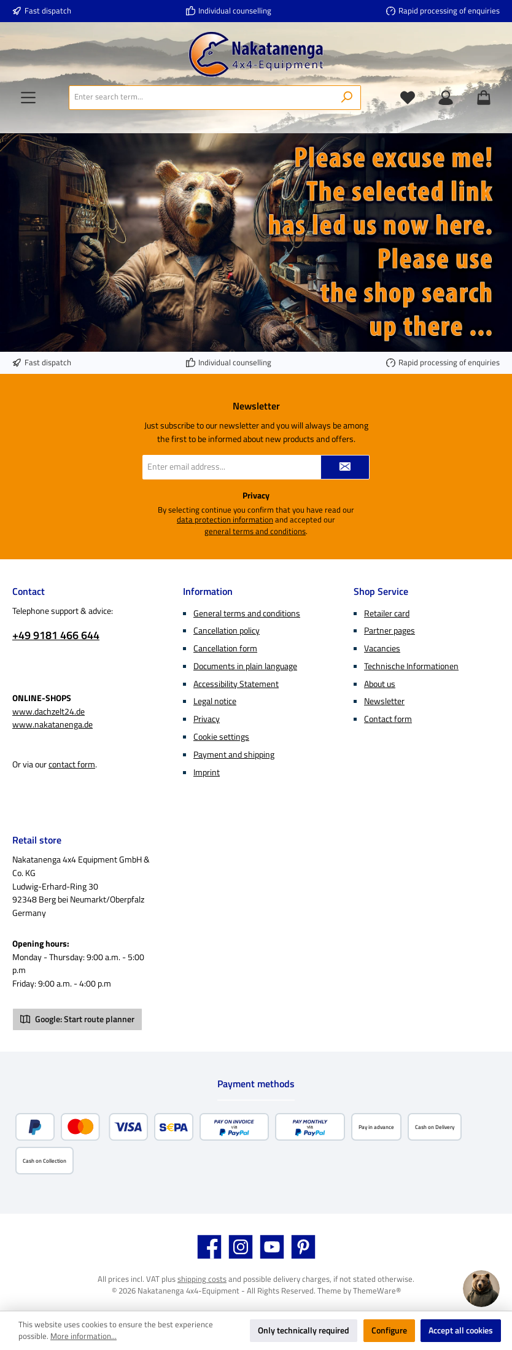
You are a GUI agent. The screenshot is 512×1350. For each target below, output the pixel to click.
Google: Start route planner (77, 1019)
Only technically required (303, 1330)
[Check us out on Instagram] (240, 1247)
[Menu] (28, 97)
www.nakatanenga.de (52, 724)
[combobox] (201, 97)
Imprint (206, 772)
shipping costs (202, 1279)
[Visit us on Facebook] (209, 1247)
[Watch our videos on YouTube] (272, 1247)
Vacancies (382, 648)
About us (379, 684)
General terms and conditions (246, 613)
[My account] (446, 97)
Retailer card (386, 613)
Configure (389, 1330)
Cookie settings (221, 736)
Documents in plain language (245, 666)
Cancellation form (225, 648)
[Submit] (345, 467)
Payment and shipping (233, 754)
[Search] (347, 97)
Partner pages (389, 630)
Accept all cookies (461, 1330)
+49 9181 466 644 (55, 635)
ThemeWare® (377, 1291)
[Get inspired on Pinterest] (303, 1247)
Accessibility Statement (236, 684)
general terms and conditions (255, 531)
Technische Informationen (411, 666)
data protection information (225, 520)
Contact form (388, 719)
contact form (71, 764)
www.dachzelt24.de (48, 711)
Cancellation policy (226, 630)
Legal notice (214, 701)
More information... (83, 1336)
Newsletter (384, 701)
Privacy (206, 719)
